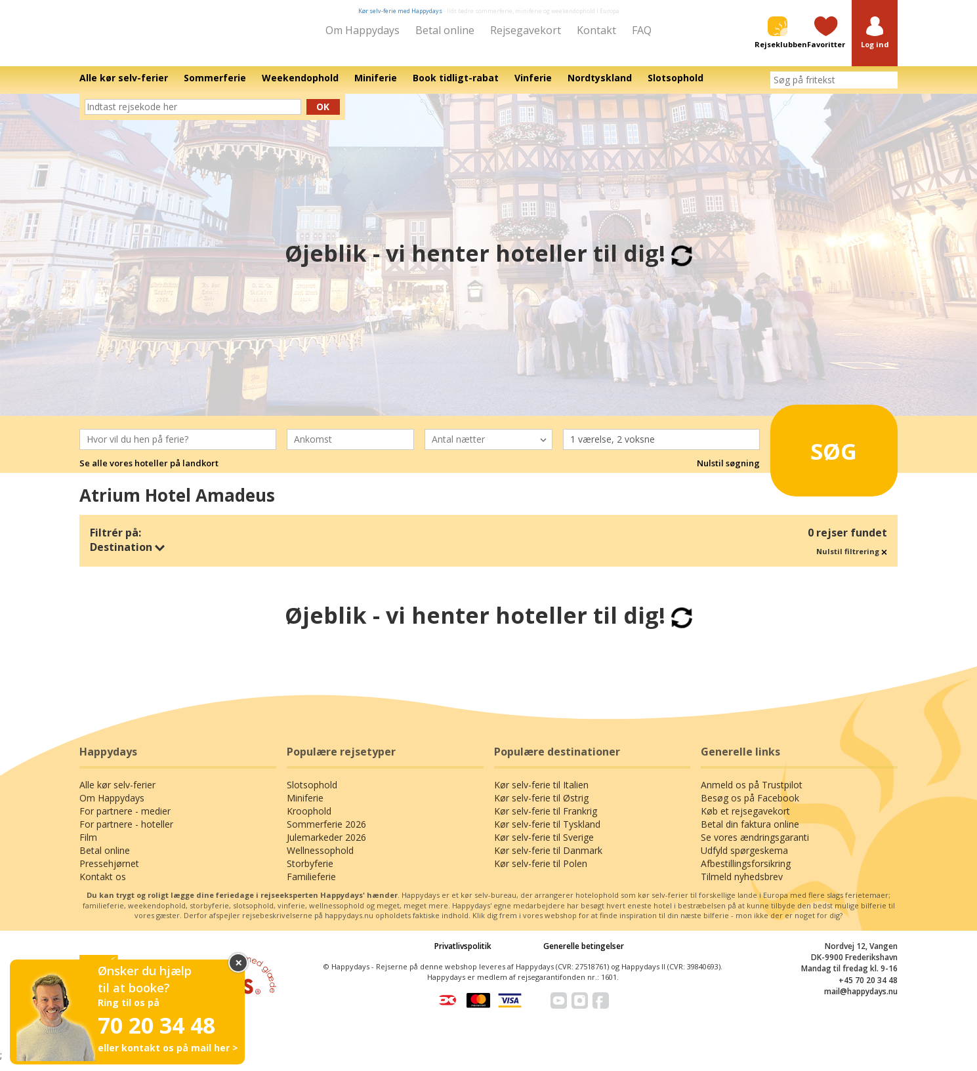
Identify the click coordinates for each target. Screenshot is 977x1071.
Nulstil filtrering (851, 560)
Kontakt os (102, 885)
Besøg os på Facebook (750, 807)
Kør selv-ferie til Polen (540, 872)
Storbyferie (310, 872)
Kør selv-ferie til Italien (541, 794)
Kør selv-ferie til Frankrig (545, 820)
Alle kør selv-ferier (117, 794)
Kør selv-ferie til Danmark (548, 859)
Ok (322, 116)
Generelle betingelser (583, 955)
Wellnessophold (320, 859)
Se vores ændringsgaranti (755, 846)
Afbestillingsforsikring (746, 872)
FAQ (642, 30)
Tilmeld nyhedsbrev (742, 885)
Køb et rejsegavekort (745, 820)
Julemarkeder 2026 (326, 846)
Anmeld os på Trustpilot (751, 794)
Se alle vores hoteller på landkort (148, 472)
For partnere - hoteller (126, 833)
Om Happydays (362, 30)
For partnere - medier (125, 820)
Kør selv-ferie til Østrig (541, 807)
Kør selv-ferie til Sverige (544, 846)
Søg (816, 454)
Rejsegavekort (525, 30)
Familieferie (311, 885)
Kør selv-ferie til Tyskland (547, 833)
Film (88, 846)
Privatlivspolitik (462, 955)
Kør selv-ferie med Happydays (400, 11)
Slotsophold (312, 794)
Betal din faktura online (750, 833)
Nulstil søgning (728, 472)
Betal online (444, 30)
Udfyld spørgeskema (744, 859)
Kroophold (309, 820)
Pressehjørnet (109, 872)
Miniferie (305, 807)
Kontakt (596, 30)
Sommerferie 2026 (326, 833)
